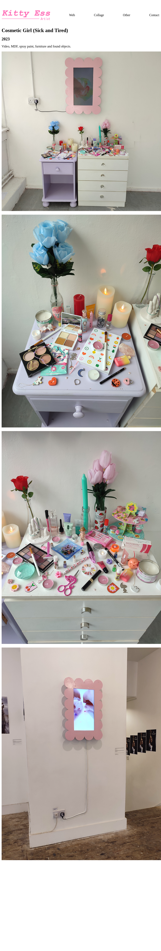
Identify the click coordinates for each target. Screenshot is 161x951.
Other (126, 15)
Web (72, 15)
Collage (99, 15)
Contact (154, 15)
